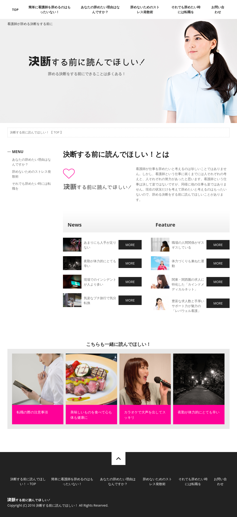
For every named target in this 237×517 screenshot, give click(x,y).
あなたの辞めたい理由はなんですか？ (100, 9)
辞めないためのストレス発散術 (144, 9)
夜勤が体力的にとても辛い (100, 263)
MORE (130, 245)
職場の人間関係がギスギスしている (188, 244)
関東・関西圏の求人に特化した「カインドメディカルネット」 (188, 284)
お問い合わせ (217, 9)
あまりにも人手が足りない (100, 244)
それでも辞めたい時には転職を (185, 9)
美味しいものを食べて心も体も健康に (91, 415)
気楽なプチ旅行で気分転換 (100, 300)
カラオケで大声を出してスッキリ (145, 415)
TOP (15, 9)
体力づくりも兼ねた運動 (188, 263)
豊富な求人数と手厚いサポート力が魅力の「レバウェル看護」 (188, 306)
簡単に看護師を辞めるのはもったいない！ (49, 9)
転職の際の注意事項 (32, 412)
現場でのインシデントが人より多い (100, 281)
